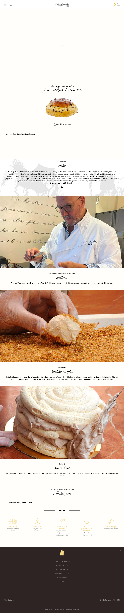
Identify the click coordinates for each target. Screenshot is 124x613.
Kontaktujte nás (62, 569)
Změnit (118, 5)
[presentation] (2, 112)
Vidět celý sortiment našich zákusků (21, 134)
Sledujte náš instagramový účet (19, 503)
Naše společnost (62, 565)
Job (62, 581)
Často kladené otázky (62, 561)
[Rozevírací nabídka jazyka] (12, 600)
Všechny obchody (62, 573)
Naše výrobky (62, 577)
